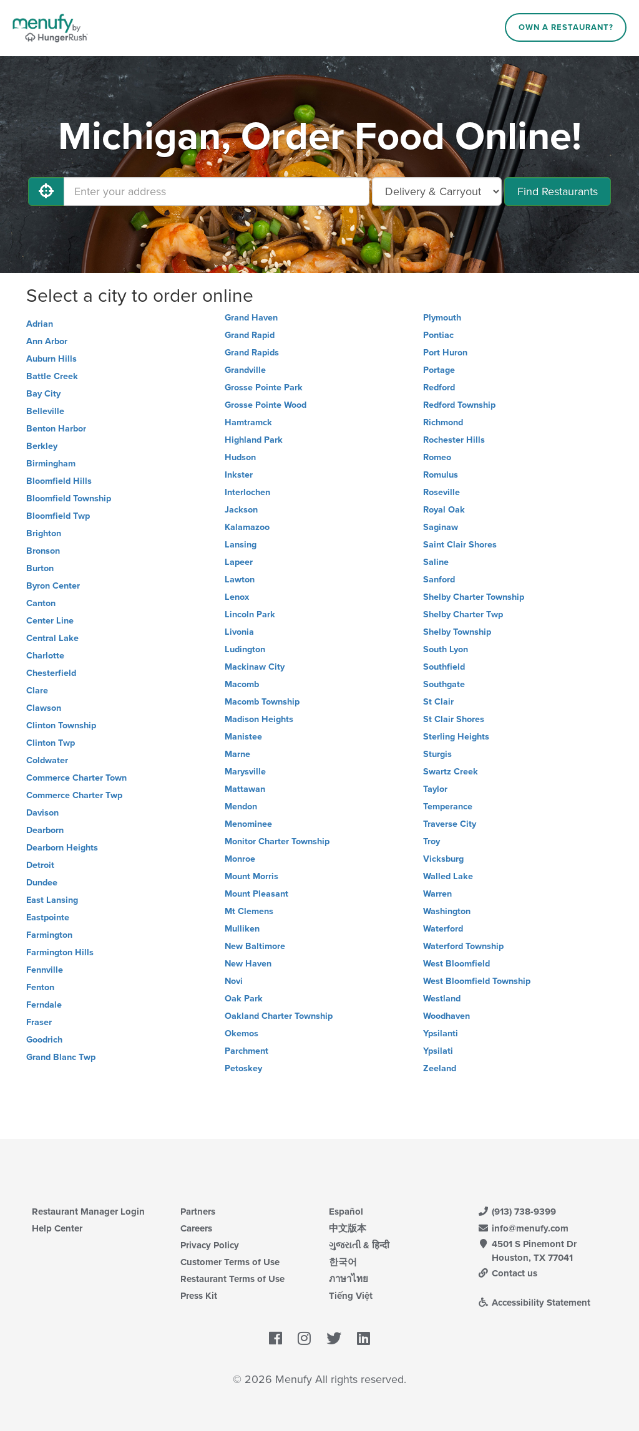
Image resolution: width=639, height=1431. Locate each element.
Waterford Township (463, 946)
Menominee (248, 824)
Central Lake (52, 638)
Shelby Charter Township (473, 597)
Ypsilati (438, 1051)
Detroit (40, 865)
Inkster (239, 475)
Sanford (439, 579)
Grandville (245, 370)
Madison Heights (259, 719)
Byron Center (53, 586)
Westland (442, 998)
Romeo (437, 457)
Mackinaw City (255, 667)
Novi (234, 981)
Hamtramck (248, 422)
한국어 (343, 1262)
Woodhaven (446, 1016)
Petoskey (243, 1068)
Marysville (245, 771)
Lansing (240, 544)
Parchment (246, 1051)
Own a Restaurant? (566, 27)
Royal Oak (444, 509)
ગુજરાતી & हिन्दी (359, 1245)
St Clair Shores (453, 719)
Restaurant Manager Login (88, 1211)
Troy (431, 841)
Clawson (43, 708)
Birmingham (51, 463)
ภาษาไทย (348, 1278)
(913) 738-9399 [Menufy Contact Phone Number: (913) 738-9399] (516, 1211)
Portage (439, 370)
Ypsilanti (440, 1033)
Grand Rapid (250, 335)
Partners (197, 1211)
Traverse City (449, 824)
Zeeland (439, 1068)
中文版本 (347, 1228)
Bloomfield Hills (59, 481)
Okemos (241, 1033)
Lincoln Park (250, 614)
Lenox (237, 597)
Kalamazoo (247, 527)
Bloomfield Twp (58, 516)
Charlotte (45, 655)
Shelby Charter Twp (463, 614)
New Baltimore (255, 946)
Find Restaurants (557, 191)
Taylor (435, 789)
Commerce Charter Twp (74, 795)
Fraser (39, 1022)
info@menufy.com (522, 1228)
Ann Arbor (46, 341)
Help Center (57, 1228)
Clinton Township (61, 725)
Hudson (240, 457)
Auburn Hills (51, 359)
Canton (41, 603)
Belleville (45, 411)
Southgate (444, 684)
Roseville (441, 492)
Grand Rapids (252, 352)
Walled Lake (448, 876)
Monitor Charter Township (277, 841)
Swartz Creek (450, 771)
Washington (447, 911)
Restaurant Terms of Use (232, 1278)
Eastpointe (47, 917)
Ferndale (44, 1005)
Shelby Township (457, 632)
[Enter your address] (216, 191)
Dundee (41, 882)
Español (346, 1211)
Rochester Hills (454, 440)
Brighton (43, 533)
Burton (40, 568)
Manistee (243, 736)
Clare (37, 690)
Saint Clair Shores (460, 544)
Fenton (40, 987)
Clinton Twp (50, 743)
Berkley (41, 446)
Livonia (239, 632)
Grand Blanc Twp (60, 1057)
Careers (196, 1228)
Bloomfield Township (68, 498)
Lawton (240, 579)
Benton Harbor (56, 428)
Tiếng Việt (351, 1295)
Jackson (241, 509)
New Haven (248, 963)
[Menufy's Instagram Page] (304, 1339)
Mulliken (242, 928)
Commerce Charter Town (76, 778)
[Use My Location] (46, 191)
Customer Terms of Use (230, 1262)
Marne (237, 754)
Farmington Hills (60, 952)
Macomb (242, 684)
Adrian (39, 324)
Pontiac (438, 335)
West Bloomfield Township (476, 981)
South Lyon (445, 649)
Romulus (440, 475)
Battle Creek (52, 376)
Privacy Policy (209, 1245)
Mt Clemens (249, 911)
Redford (439, 387)
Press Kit (198, 1295)
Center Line (50, 620)
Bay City (43, 393)
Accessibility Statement (533, 1302)
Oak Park (244, 998)
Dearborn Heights (62, 847)
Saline (436, 562)
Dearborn (45, 830)
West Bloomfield (456, 963)
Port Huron (445, 352)
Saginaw (440, 527)
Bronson (43, 551)
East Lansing (52, 900)
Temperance (447, 806)
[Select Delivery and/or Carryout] (437, 191)
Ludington (245, 649)
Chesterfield (51, 673)
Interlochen (247, 492)
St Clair (438, 701)
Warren (437, 894)
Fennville (44, 970)
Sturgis (437, 754)
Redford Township (459, 405)
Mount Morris (251, 876)
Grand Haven (251, 317)
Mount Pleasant (256, 894)
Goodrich (44, 1039)
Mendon (241, 806)
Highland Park (254, 440)
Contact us (507, 1273)
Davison (42, 812)
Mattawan (245, 789)
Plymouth (442, 317)
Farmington (49, 935)
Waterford (443, 928)
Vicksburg (443, 859)
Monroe (240, 859)
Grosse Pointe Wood (265, 405)
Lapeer (239, 562)
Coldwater (47, 760)
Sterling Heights (456, 736)
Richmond (443, 422)
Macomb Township (262, 701)
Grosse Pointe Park (264, 387)
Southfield (444, 667)
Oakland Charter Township (279, 1016)
